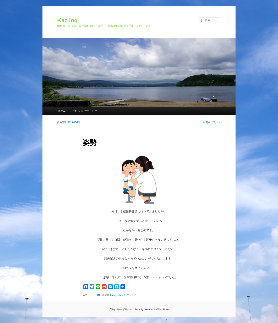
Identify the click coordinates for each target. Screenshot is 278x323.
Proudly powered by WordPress (152, 309)
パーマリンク (129, 295)
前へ (206, 122)
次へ (217, 122)
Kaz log (67, 20)
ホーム (62, 110)
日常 (98, 295)
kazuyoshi (115, 295)
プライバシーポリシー (84, 110)
